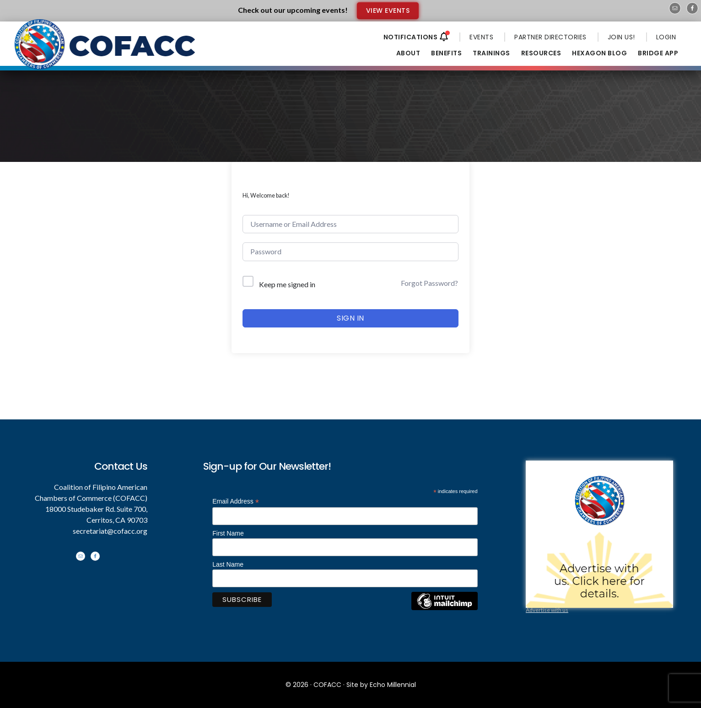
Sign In (350, 318)
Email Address (235, 501)
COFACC (327, 684)
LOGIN (666, 37)
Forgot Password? (429, 283)
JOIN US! (621, 37)
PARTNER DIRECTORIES (550, 37)
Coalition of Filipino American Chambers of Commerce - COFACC (105, 51)
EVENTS (481, 37)
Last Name (227, 564)
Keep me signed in (287, 284)
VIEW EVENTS (388, 10)
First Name (227, 533)
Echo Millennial (393, 684)
